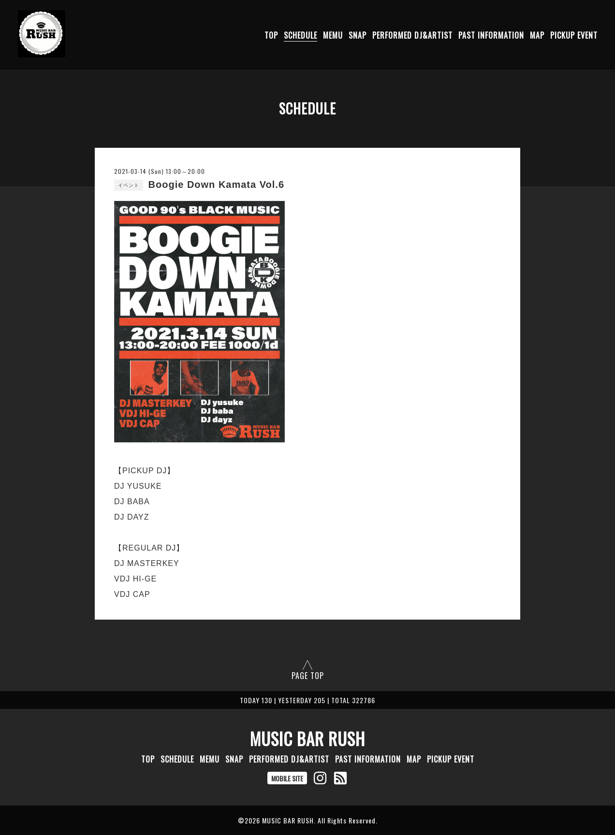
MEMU (333, 35)
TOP (271, 35)
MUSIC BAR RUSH (307, 738)
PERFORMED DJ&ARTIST (412, 35)
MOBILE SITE (287, 778)
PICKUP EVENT (574, 35)
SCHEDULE (300, 35)
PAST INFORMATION (491, 35)
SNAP (357, 35)
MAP (537, 35)
